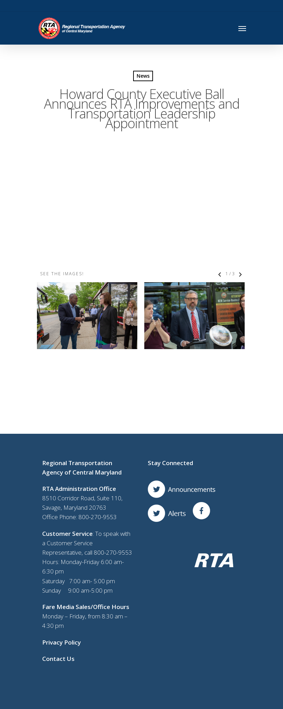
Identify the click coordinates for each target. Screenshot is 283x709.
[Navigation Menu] (242, 28)
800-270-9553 (97, 449)
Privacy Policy (61, 574)
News (143, 75)
